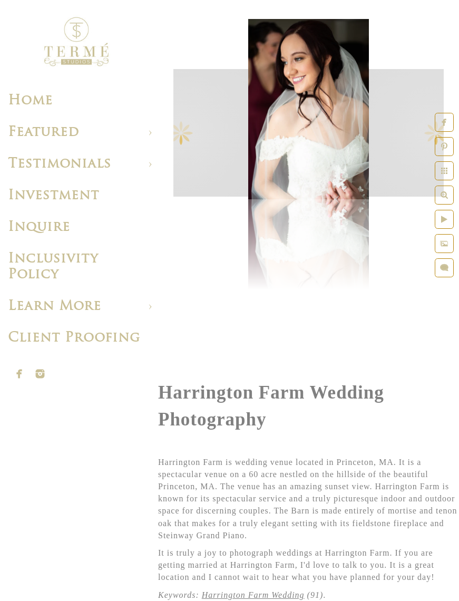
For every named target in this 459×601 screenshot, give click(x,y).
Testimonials (59, 164)
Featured (43, 132)
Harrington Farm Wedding (253, 594)
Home (30, 101)
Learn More (54, 306)
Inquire (39, 227)
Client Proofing (74, 338)
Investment (53, 195)
